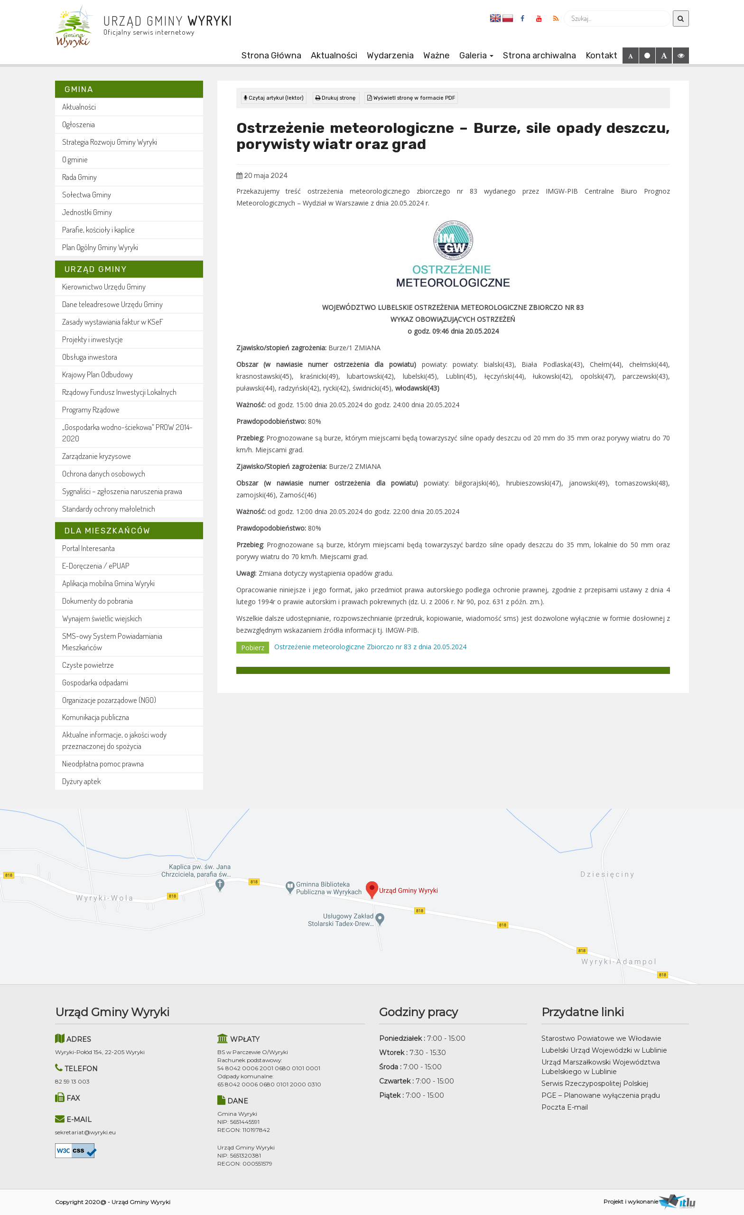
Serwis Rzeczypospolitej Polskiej (594, 1083)
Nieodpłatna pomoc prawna (103, 763)
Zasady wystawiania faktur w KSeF (112, 322)
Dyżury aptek (81, 781)
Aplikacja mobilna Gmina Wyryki (108, 583)
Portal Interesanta (88, 548)
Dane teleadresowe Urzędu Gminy (112, 304)
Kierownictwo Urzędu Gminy (104, 286)
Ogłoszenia (78, 124)
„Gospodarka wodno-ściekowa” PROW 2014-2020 (127, 432)
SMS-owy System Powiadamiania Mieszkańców (112, 641)
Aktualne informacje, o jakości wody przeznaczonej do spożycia (114, 740)
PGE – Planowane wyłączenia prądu (600, 1095)
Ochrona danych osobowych (103, 473)
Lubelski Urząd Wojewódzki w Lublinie (604, 1050)
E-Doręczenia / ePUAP (96, 565)
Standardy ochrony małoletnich (108, 509)
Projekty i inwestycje (92, 339)
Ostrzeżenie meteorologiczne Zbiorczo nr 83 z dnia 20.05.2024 (370, 646)
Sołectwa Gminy (86, 194)
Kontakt (601, 55)
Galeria (476, 55)
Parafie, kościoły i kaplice (98, 229)
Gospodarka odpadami (95, 682)
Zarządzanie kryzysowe (96, 456)
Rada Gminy (79, 177)
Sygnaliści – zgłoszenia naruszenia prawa (122, 491)
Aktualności (334, 55)
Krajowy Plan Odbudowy (97, 374)
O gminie (75, 159)
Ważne (436, 55)
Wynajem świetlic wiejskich (102, 618)
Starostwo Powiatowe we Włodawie (601, 1038)
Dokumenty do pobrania (97, 601)
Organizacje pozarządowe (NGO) (109, 700)
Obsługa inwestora (89, 357)
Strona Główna (271, 55)
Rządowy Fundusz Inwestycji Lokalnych (119, 392)
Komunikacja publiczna (95, 717)
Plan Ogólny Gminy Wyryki (100, 247)
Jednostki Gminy (87, 212)
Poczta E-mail (564, 1107)
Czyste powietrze (88, 665)
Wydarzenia (390, 55)
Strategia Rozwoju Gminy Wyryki (109, 142)
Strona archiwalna (539, 55)
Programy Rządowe (91, 409)
